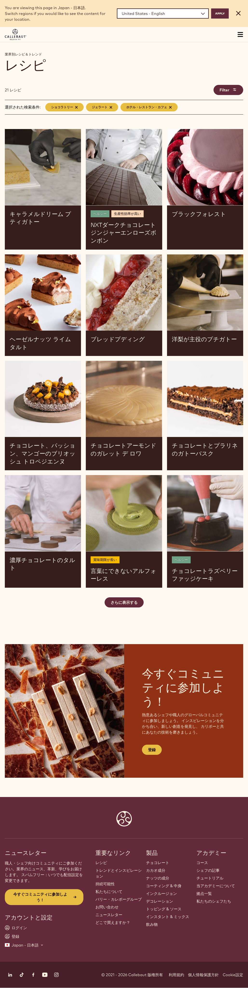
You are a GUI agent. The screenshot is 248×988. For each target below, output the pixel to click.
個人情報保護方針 (203, 974)
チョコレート (157, 862)
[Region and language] (163, 13)
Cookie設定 (233, 974)
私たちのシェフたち (213, 901)
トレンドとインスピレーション (118, 873)
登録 (152, 749)
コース (202, 862)
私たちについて (108, 891)
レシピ (101, 862)
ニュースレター (108, 914)
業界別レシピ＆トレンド (23, 54)
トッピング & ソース (163, 908)
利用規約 (176, 974)
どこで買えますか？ (112, 922)
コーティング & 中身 (163, 885)
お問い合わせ (107, 907)
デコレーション (159, 901)
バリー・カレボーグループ (118, 899)
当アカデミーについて (215, 885)
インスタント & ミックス (167, 916)
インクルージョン (161, 893)
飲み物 (152, 924)
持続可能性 (105, 883)
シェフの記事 (208, 870)
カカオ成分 (155, 870)
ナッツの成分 (157, 878)
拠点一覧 (204, 893)
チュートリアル (209, 878)
